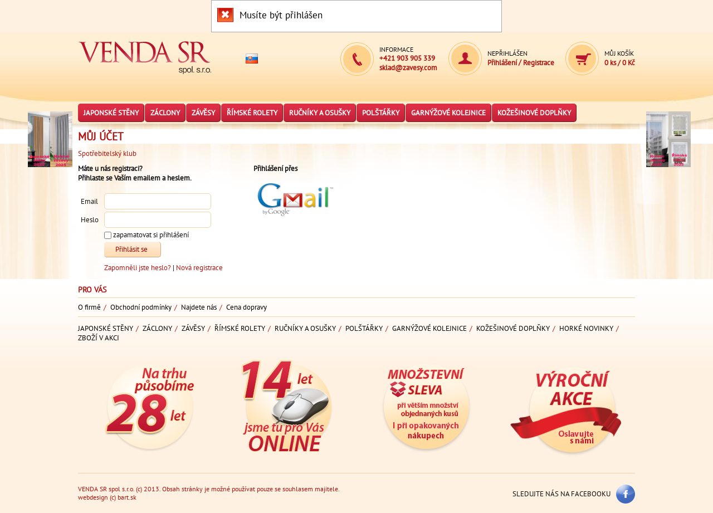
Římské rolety (252, 113)
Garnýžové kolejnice (448, 113)
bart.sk (127, 497)
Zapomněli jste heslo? (138, 267)
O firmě (89, 307)
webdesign (93, 497)
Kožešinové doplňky (534, 113)
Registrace (538, 62)
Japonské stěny (111, 113)
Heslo (90, 220)
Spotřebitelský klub (107, 153)
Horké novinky (586, 328)
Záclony (165, 113)
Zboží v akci (98, 338)
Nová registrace (199, 267)
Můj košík (619, 53)
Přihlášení (503, 62)
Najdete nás (199, 307)
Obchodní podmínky (141, 307)
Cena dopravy (246, 307)
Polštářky (380, 113)
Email (89, 202)
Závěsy (203, 113)
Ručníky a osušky (319, 113)
